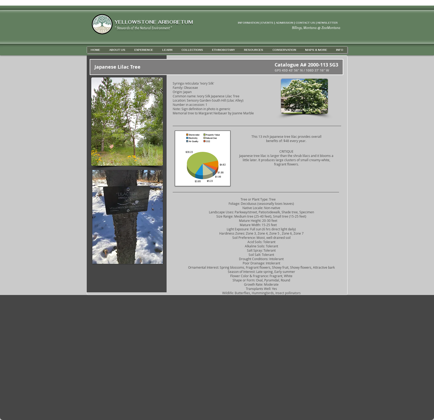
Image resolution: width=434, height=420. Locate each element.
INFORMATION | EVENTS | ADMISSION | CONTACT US (276, 22)
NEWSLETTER (327, 22)
